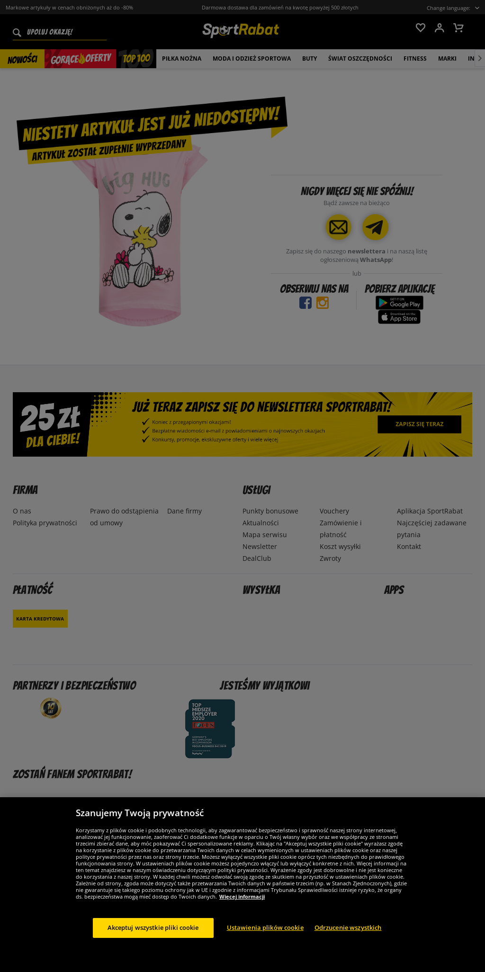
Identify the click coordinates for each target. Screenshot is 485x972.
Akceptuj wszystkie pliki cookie (153, 936)
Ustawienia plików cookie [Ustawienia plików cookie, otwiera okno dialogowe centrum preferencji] (265, 936)
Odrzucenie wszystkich (348, 936)
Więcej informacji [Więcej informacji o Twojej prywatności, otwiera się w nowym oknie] (242, 905)
